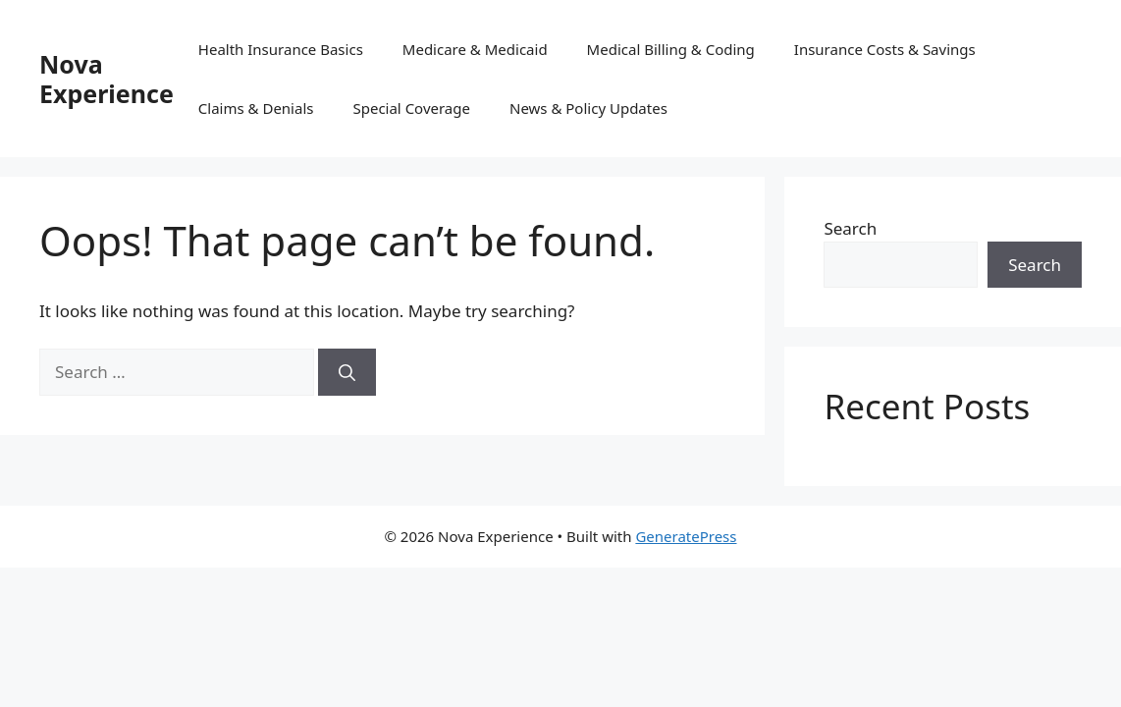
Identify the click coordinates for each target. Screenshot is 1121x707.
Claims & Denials (256, 108)
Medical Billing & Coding (671, 49)
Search (850, 228)
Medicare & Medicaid (475, 49)
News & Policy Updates (588, 108)
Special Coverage (411, 108)
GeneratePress (685, 536)
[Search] (347, 372)
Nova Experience (106, 78)
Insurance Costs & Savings (885, 49)
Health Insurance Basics (280, 49)
